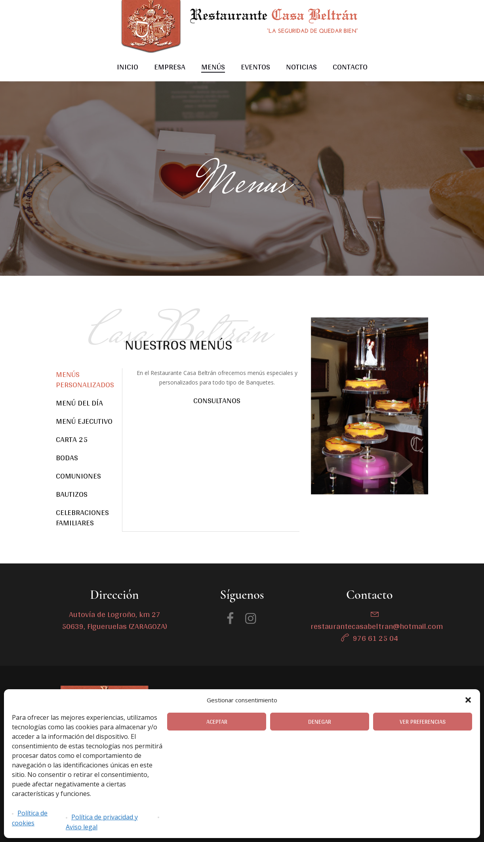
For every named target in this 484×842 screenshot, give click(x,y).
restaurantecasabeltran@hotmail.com (377, 626)
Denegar (319, 721)
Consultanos (216, 400)
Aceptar (216, 721)
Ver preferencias (423, 721)
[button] (468, 700)
